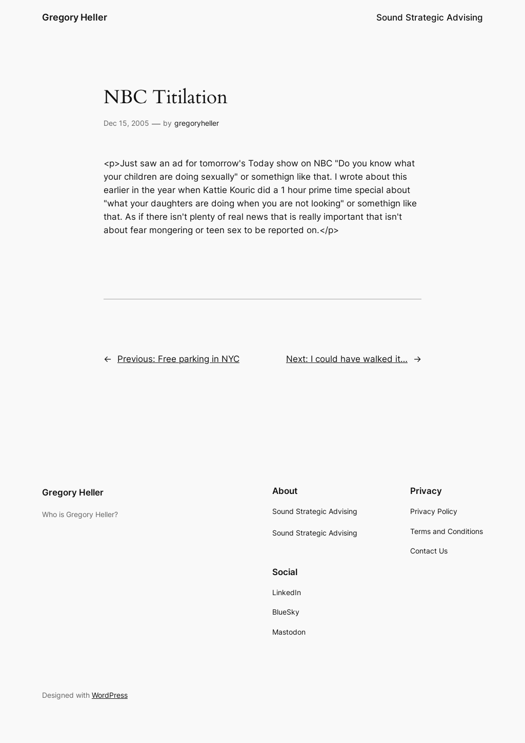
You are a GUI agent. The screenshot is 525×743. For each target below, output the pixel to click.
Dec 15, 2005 (126, 123)
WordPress (110, 695)
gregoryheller (196, 123)
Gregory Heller (74, 17)
